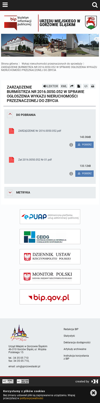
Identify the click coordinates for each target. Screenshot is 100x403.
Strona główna (9, 63)
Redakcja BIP (71, 329)
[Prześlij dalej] (72, 86)
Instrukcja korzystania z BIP (76, 357)
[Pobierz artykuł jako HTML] (86, 86)
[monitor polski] (50, 276)
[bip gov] (50, 296)
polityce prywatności (31, 398)
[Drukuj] (93, 86)
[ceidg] (50, 236)
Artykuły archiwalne (75, 349)
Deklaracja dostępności (77, 342)
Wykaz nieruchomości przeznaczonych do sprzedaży (52, 63)
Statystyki (69, 335)
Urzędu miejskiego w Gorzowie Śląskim (60, 22)
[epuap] (50, 216)
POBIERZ (84, 144)
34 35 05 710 (21, 357)
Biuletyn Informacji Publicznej (20, 23)
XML (64, 86)
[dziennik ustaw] (50, 256)
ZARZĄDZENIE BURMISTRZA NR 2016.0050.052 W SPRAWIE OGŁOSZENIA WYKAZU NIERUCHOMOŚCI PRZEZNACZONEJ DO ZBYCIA (49, 69)
